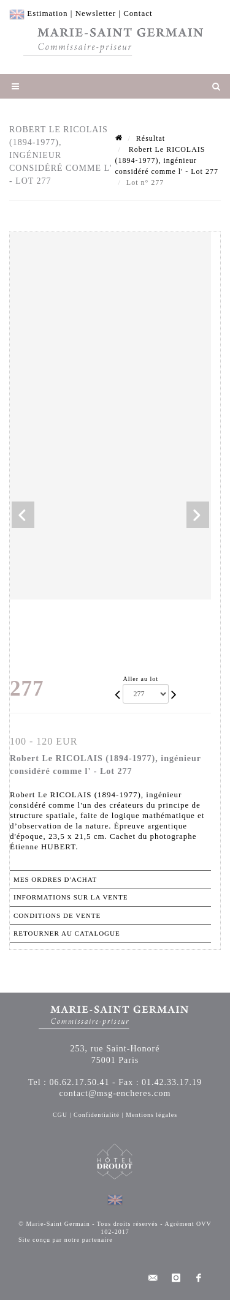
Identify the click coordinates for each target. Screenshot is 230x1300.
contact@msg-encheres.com (115, 1093)
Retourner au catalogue (66, 933)
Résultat (150, 138)
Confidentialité (97, 1114)
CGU (60, 1114)
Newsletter (95, 13)
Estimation (47, 13)
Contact (137, 13)
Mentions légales (151, 1114)
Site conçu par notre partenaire (65, 1239)
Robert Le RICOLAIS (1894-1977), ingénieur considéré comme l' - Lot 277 (166, 160)
